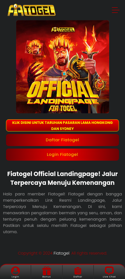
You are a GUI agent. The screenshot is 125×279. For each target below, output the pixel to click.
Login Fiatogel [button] (62, 154)
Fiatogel (61, 253)
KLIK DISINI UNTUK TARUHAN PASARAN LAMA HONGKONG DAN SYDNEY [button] (62, 125)
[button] (116, 11)
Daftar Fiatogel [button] (62, 140)
